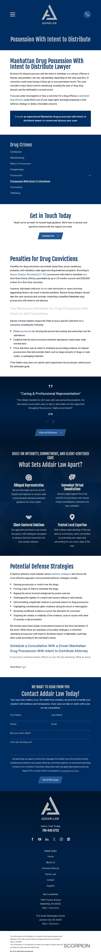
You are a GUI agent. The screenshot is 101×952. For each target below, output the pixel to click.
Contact (50, 880)
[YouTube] (39, 840)
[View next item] (53, 421)
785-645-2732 (50, 831)
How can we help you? (21, 742)
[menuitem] (50, 152)
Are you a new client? (20, 733)
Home (50, 857)
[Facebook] (32, 840)
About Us (50, 863)
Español (51, 886)
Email (54, 724)
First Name (15, 715)
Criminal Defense (50, 869)
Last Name (56, 715)
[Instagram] (61, 840)
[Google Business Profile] (68, 840)
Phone (13, 724)
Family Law (50, 875)
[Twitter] (54, 840)
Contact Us (50, 236)
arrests (44, 288)
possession (26, 331)
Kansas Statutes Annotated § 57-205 (28, 274)
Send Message (51, 780)
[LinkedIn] (46, 840)
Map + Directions (50, 908)
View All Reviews (50, 433)
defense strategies (61, 574)
